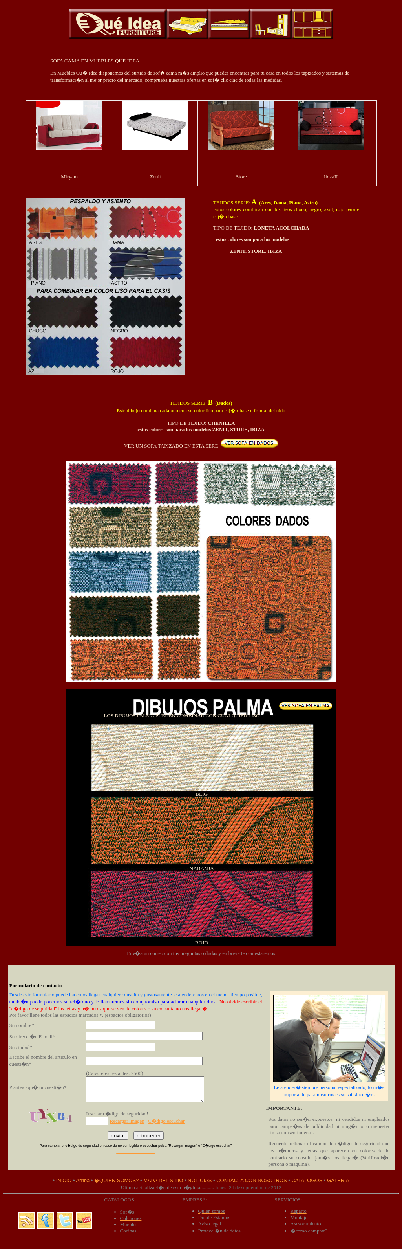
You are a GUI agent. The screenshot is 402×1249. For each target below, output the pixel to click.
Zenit (155, 177)
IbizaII (331, 177)
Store (241, 177)
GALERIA (338, 1180)
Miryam (69, 177)
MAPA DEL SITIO (163, 1180)
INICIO (64, 1180)
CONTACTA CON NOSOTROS (251, 1180)
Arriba (83, 1180)
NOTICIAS (200, 1180)
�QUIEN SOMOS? (116, 1180)
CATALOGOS (306, 1180)
